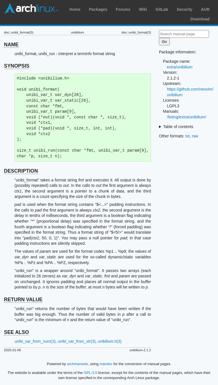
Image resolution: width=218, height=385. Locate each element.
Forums (123, 9)
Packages (98, 9)
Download (199, 19)
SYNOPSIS (16, 66)
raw (195, 136)
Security (184, 9)
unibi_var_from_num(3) (35, 341)
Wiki (143, 9)
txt (187, 136)
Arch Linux (31, 8)
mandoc (106, 364)
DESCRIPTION (21, 171)
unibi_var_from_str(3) (76, 341)
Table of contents (178, 126)
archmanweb (77, 364)
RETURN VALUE (23, 299)
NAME (11, 44)
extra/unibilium (179, 67)
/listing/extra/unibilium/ (186, 117)
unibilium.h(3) (109, 341)
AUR (205, 9)
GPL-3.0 (90, 373)
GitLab (162, 9)
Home (75, 9)
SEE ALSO (16, 332)
